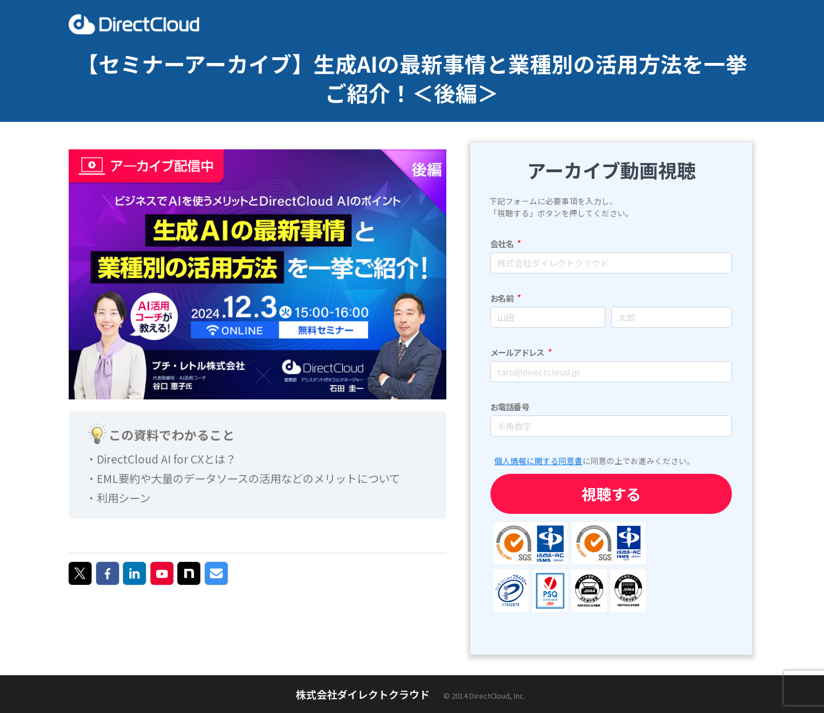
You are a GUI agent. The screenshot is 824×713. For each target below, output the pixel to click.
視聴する (611, 493)
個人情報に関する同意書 (538, 460)
